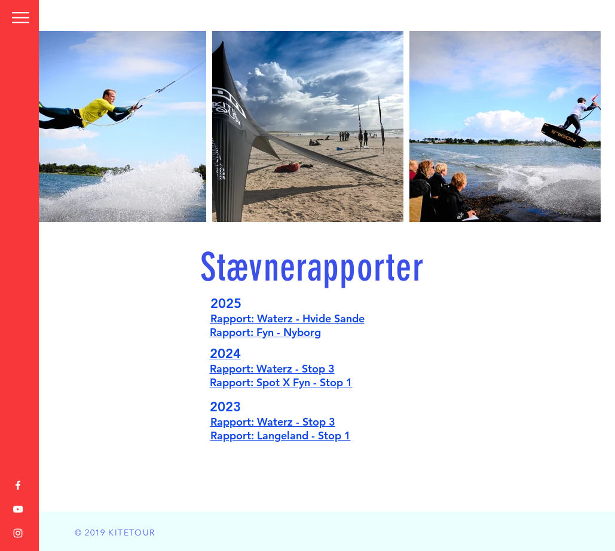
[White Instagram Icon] (18, 533)
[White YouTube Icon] (18, 509)
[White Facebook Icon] (18, 485)
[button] (20, 17)
